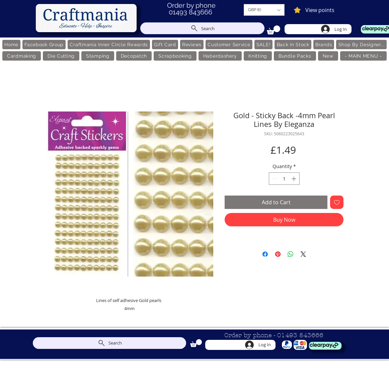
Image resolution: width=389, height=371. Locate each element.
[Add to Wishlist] (336, 202)
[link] (273, 29)
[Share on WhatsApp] (291, 254)
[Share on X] (303, 254)
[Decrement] (274, 178)
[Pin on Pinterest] (278, 254)
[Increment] (294, 178)
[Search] (202, 28)
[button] (264, 10)
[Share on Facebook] (265, 254)
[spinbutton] (284, 178)
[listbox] (264, 10)
